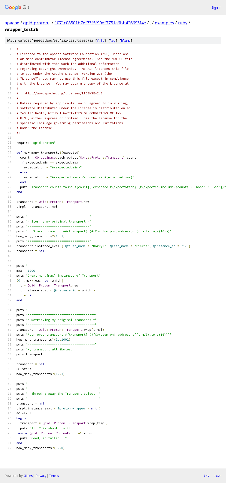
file (100, 41)
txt (206, 475)
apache (12, 23)
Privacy (41, 475)
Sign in (216, 7)
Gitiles (28, 475)
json (217, 475)
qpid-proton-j (37, 23)
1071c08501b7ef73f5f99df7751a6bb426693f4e (100, 23)
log (113, 41)
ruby (182, 23)
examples (164, 23)
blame (126, 41)
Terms (54, 475)
